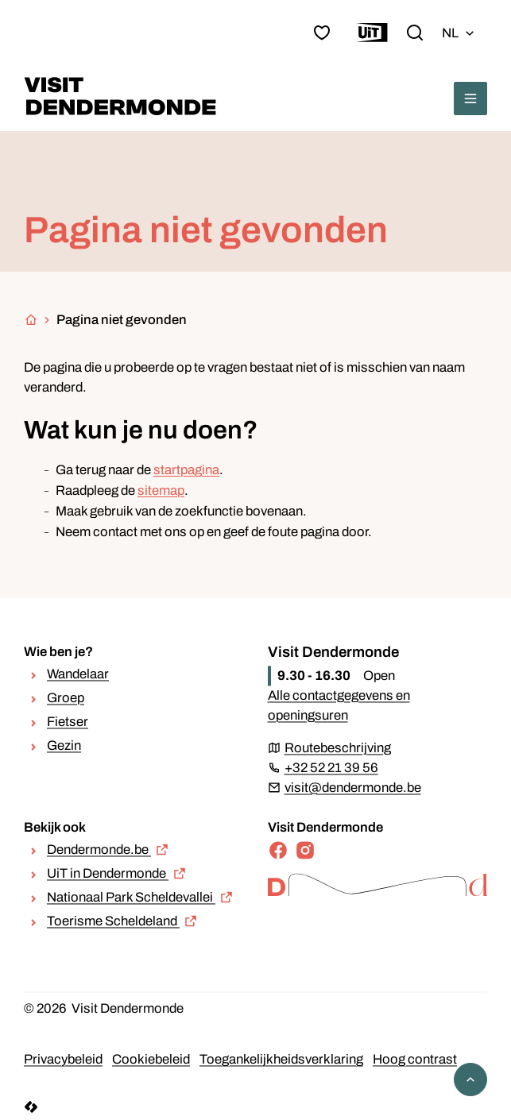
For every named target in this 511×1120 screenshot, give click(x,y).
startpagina (186, 469)
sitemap (160, 490)
